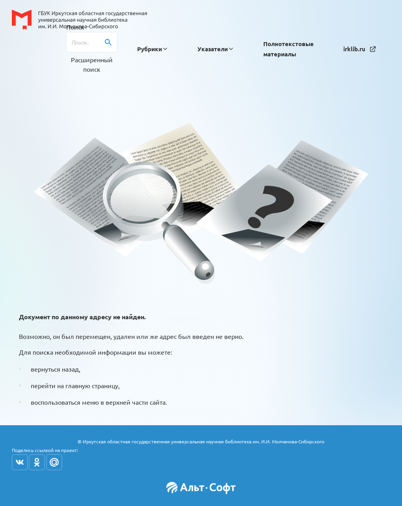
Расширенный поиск (92, 64)
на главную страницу (87, 385)
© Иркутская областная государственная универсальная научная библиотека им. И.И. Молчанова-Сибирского (201, 441)
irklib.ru (359, 49)
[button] (149, 49)
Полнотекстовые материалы (288, 49)
